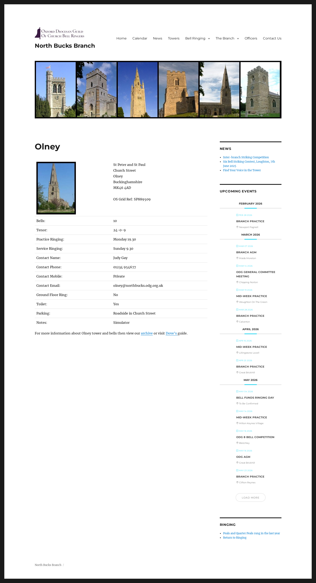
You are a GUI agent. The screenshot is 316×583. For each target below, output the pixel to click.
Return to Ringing (235, 537)
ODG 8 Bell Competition (255, 437)
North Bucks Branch (65, 45)
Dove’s (172, 333)
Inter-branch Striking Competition (246, 157)
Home (121, 38)
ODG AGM (243, 456)
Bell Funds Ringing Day (255, 397)
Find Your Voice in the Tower (242, 170)
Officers (251, 38)
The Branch (225, 38)
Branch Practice (250, 221)
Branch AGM (246, 252)
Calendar (139, 38)
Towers (173, 38)
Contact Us (272, 38)
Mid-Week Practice (251, 296)
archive (147, 333)
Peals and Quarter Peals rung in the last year (251, 533)
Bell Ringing (195, 38)
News (157, 38)
